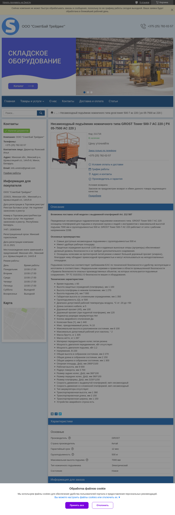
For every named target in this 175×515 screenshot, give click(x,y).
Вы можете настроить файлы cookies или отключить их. (86, 497)
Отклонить (103, 505)
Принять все (77, 505)
